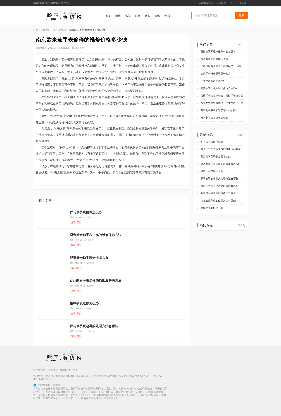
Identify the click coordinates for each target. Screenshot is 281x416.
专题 (167, 15)
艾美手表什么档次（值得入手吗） (219, 88)
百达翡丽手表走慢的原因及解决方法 (95, 280)
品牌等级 (221, 3)
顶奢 (137, 15)
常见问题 (62, 30)
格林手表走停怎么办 (84, 303)
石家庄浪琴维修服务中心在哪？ (218, 51)
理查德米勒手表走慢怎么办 (89, 258)
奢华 (147, 15)
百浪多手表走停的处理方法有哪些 (219, 186)
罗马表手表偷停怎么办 (86, 212)
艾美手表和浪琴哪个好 (213, 81)
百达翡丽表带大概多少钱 (214, 59)
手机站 (242, 3)
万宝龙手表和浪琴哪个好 (214, 117)
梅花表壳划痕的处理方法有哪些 (218, 200)
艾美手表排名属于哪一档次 (216, 73)
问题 (118, 15)
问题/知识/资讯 (206, 3)
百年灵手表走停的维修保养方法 (218, 193)
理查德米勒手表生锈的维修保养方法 (95, 235)
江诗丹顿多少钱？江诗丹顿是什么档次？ (221, 66)
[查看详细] (75, 222)
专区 (232, 3)
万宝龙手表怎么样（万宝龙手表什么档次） (222, 103)
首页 (108, 15)
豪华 (157, 15)
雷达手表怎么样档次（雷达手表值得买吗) (222, 95)
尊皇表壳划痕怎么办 (212, 208)
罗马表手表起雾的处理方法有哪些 (94, 326)
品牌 (128, 15)
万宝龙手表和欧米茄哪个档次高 (218, 110)
